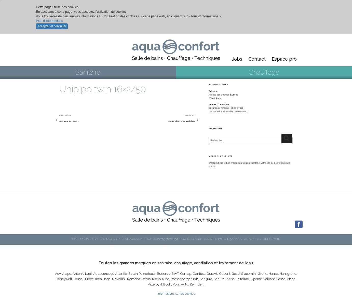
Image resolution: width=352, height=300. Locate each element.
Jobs (237, 59)
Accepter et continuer (51, 26)
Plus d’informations (49, 21)
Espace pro (284, 59)
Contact (257, 59)
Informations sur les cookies (176, 293)
